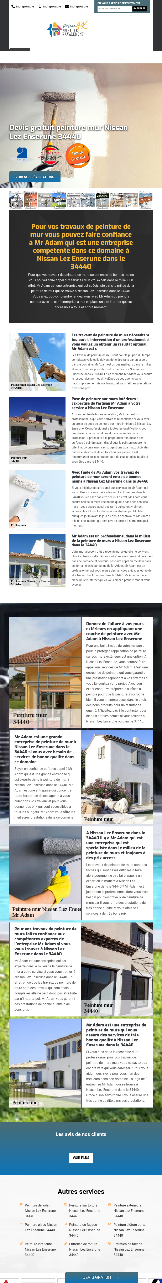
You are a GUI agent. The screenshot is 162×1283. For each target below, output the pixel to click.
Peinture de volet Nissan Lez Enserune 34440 (40, 1210)
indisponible (22, 6)
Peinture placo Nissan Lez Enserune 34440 (41, 1227)
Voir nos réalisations (35, 177)
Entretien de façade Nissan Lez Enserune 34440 (129, 1249)
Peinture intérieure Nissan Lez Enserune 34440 (40, 1249)
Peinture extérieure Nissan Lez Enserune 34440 (129, 1210)
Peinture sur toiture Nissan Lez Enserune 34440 (84, 1210)
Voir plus (81, 1158)
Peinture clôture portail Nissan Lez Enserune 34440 (130, 1230)
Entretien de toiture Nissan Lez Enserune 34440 (84, 1249)
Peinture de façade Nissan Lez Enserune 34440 (84, 1230)
